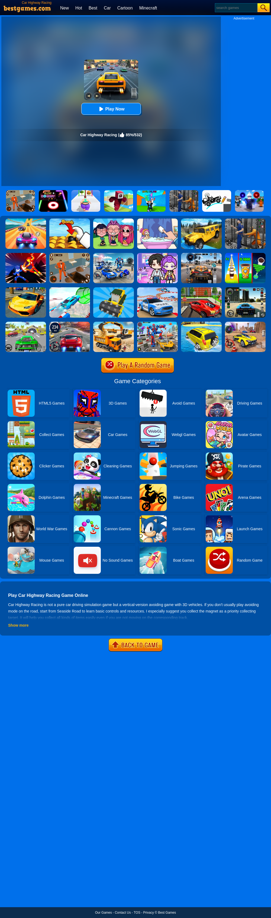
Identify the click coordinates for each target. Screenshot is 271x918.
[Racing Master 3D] (25, 220)
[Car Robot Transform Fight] (157, 323)
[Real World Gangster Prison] (245, 220)
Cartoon (125, 8)
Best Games (167, 912)
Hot (78, 8)
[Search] (236, 7)
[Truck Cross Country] (201, 220)
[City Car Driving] (201, 255)
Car (107, 8)
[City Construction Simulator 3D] (113, 323)
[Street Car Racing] (69, 323)
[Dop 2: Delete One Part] (157, 220)
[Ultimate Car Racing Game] (25, 289)
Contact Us (123, 912)
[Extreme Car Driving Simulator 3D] (245, 289)
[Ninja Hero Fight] (25, 255)
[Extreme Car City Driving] (25, 323)
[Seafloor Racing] (201, 289)
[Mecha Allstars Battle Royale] (113, 255)
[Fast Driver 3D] (245, 323)
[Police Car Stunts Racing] (157, 289)
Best (93, 8)
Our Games (103, 912)
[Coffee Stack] (245, 255)
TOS (137, 912)
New (64, 8)
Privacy (148, 912)
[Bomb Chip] (69, 220)
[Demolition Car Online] (113, 289)
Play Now (111, 109)
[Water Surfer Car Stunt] (201, 323)
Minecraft (148, 8)
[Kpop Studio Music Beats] (113, 220)
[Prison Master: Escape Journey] (69, 255)
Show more (18, 625)
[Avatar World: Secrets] (157, 255)
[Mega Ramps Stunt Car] (69, 289)
